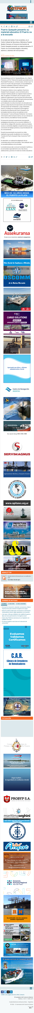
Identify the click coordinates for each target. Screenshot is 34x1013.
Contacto (22, 994)
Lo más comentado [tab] (21, 603)
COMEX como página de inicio (8, 994)
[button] (2, 66)
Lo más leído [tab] (11, 603)
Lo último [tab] (4, 603)
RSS (18, 994)
